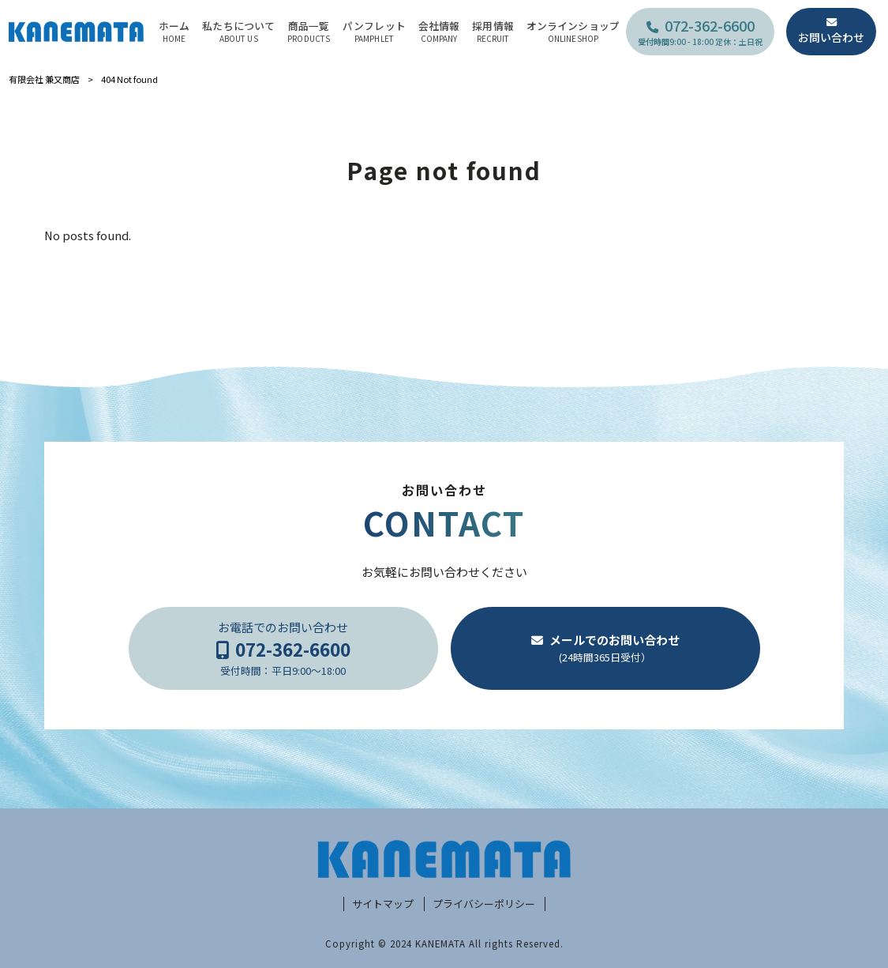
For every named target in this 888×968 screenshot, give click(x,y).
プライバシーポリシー (484, 904)
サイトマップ (383, 904)
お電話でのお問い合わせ (282, 648)
